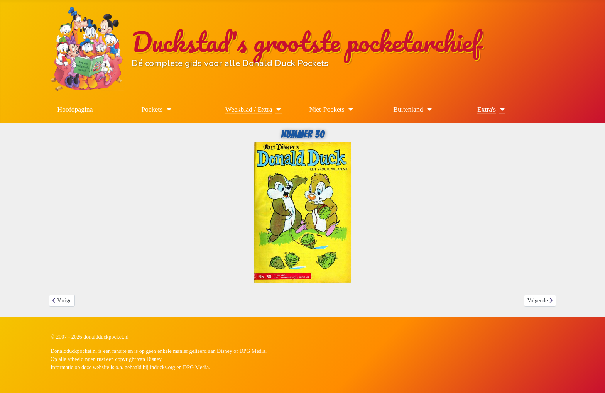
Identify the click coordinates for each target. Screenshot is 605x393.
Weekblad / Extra (248, 109)
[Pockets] (167, 109)
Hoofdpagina (75, 109)
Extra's (486, 109)
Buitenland (408, 109)
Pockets (151, 109)
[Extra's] (500, 109)
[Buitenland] (428, 109)
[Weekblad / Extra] (277, 109)
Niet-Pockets (327, 109)
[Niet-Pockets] (349, 109)
